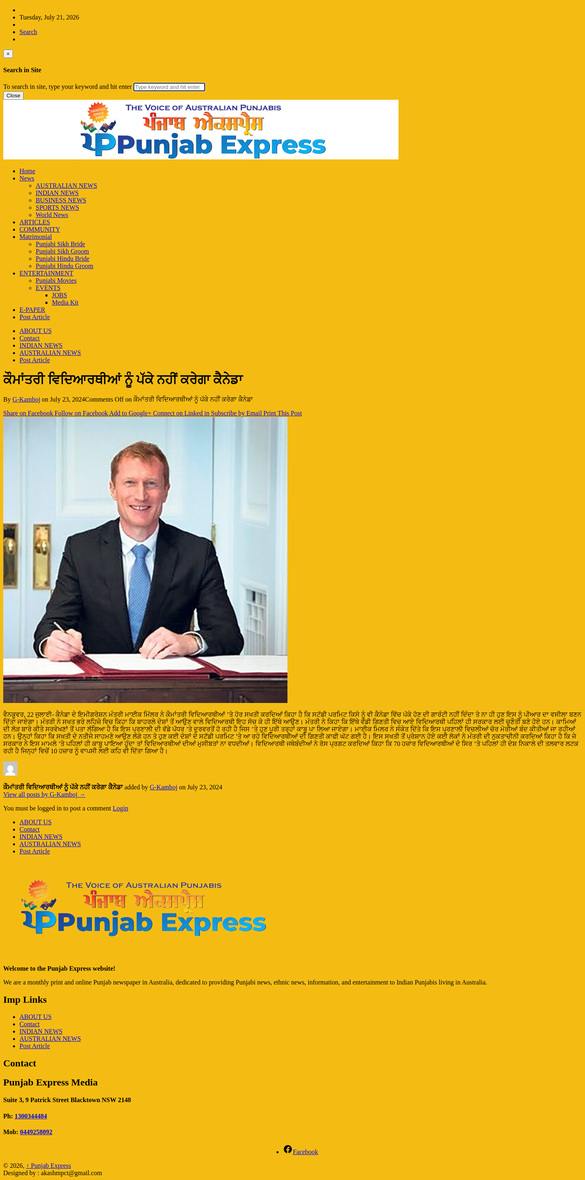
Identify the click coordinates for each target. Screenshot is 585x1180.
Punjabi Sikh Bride (60, 244)
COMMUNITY (39, 229)
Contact (29, 338)
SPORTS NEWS (57, 207)
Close (13, 95)
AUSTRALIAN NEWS (66, 185)
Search (28, 31)
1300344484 (31, 1116)
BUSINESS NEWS (61, 200)
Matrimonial (35, 236)
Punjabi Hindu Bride (62, 258)
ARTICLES (34, 222)
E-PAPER (32, 309)
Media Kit (65, 302)
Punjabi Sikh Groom (62, 251)
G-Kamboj (26, 399)
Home (27, 171)
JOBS (59, 295)
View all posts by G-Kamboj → (44, 794)
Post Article (34, 317)
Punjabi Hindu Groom (64, 265)
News (26, 178)
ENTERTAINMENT (46, 273)
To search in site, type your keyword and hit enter (67, 86)
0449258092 (36, 1131)
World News (52, 214)
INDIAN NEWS (57, 192)
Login (120, 808)
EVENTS (48, 287)
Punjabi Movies (56, 280)
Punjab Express (48, 1165)
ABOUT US (35, 330)
